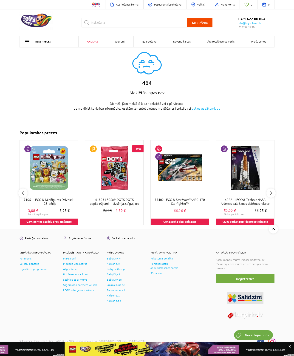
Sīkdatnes (156, 273)
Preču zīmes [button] (258, 41)
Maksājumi (69, 258)
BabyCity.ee (114, 279)
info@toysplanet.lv (249, 23)
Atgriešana (69, 269)
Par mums (25, 258)
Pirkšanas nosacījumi (75, 274)
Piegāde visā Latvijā (75, 263)
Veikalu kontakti (30, 263)
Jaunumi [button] (120, 41)
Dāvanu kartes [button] (182, 41)
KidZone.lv (113, 263)
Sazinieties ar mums (75, 279)
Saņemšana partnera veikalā (80, 285)
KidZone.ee (114, 300)
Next (271, 193)
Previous (23, 193)
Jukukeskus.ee (116, 285)
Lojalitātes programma (33, 269)
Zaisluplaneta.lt (116, 290)
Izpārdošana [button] (149, 41)
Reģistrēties (245, 279)
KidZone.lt (113, 295)
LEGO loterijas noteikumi (78, 290)
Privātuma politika (161, 258)
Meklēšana (200, 23)
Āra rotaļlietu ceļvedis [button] (221, 41)
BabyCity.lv (114, 258)
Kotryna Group (116, 269)
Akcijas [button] (92, 41)
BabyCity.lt (113, 274)
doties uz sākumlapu (206, 108)
